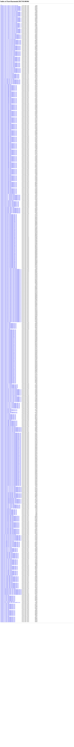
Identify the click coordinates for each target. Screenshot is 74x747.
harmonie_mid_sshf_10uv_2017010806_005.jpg (9, 681)
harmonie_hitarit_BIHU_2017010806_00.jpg (8, 148)
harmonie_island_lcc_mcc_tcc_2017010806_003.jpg (10, 485)
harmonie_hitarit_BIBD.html (5, 108)
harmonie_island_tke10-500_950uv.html (8, 590)
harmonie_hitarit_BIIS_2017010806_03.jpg (8, 158)
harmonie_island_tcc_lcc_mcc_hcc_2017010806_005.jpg (10, 588)
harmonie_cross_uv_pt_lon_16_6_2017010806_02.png (10, 75)
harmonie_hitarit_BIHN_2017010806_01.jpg (8, 141)
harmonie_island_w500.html (5, 609)
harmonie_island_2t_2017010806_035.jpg (8, 428)
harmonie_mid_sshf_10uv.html (6, 677)
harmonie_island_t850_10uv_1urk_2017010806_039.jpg (10, 555)
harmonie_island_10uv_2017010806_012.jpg (8, 268)
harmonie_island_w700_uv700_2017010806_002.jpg (9, 628)
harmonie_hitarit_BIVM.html (5, 216)
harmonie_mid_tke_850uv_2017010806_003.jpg (9, 686)
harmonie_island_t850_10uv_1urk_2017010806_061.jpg (10, 576)
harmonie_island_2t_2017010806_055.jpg (8, 448)
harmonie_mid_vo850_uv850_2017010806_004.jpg (9, 702)
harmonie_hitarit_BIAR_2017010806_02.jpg (8, 103)
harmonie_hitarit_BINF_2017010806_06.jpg (8, 184)
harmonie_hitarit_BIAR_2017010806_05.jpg (8, 106)
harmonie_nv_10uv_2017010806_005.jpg (7, 728)
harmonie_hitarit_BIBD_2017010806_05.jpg (8, 114)
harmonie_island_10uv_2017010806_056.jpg (8, 310)
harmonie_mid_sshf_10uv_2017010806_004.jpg (9, 680)
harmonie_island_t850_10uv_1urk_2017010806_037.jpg (10, 553)
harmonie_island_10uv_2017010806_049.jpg (8, 303)
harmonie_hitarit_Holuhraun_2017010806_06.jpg (9, 246)
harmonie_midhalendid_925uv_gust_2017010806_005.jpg (10, 711)
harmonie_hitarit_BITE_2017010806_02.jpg (8, 204)
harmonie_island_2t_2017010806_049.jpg (8, 442)
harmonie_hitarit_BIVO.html (5, 224)
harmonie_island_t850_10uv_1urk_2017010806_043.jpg (10, 559)
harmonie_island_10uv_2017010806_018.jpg (8, 273)
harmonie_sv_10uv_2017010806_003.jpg (7, 742)
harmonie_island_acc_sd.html (6, 459)
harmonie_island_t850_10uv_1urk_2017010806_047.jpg (10, 563)
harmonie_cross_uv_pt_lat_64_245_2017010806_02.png (10, 48)
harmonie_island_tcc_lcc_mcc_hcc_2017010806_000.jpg (10, 583)
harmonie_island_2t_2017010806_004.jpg (8, 398)
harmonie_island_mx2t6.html (5, 492)
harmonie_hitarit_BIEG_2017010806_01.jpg (8, 118)
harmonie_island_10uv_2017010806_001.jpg (8, 257)
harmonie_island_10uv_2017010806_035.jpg (8, 290)
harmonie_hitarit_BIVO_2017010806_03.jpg (8, 228)
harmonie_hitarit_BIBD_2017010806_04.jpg (8, 113)
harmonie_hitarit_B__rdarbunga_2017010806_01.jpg (10, 234)
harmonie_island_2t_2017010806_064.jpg (8, 456)
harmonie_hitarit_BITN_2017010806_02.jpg (8, 211)
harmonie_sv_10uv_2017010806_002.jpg (7, 741)
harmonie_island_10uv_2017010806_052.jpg (8, 306)
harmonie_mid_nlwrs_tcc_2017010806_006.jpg (9, 661)
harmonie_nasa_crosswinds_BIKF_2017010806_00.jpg (10, 722)
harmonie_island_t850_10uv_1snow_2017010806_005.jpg (10, 515)
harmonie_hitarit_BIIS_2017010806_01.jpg (8, 156)
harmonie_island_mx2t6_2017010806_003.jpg (8, 493)
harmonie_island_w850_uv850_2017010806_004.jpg (9, 637)
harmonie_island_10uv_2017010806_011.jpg (8, 267)
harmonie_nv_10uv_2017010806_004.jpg (7, 727)
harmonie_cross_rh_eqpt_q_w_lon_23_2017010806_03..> (10, 42)
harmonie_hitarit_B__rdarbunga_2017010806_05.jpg (10, 238)
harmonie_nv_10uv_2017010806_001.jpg (7, 724)
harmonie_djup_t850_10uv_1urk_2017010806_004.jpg (10, 97)
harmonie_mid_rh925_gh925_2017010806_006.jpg (9, 668)
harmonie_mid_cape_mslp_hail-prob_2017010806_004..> (10, 645)
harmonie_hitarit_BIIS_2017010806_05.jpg (8, 160)
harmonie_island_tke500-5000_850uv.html (8, 597)
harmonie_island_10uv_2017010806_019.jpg (8, 274)
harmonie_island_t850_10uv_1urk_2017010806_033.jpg (10, 549)
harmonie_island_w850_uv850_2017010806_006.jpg (9, 639)
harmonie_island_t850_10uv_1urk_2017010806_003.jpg (10, 520)
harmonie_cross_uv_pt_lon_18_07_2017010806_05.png (10, 85)
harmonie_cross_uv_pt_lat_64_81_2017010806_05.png (10, 58)
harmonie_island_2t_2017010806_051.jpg (8, 444)
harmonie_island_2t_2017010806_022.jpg (8, 416)
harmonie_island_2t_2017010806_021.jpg (8, 415)
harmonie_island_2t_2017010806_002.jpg (8, 396)
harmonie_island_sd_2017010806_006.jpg (8, 502)
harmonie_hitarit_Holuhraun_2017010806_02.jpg (9, 242)
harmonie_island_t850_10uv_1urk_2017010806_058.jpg (10, 573)
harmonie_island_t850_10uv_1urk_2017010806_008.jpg (10, 525)
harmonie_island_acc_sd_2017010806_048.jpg (9, 463)
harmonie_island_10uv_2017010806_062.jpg (8, 316)
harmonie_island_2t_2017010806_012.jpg (8, 406)
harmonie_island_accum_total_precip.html (8, 465)
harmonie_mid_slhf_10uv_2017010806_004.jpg (9, 674)
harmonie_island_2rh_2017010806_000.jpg (8, 387)
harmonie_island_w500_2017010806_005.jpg (8, 615)
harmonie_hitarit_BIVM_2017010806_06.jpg (8, 223)
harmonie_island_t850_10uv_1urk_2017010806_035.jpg (10, 551)
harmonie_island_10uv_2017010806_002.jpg (8, 258)
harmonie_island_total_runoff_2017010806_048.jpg (10, 607)
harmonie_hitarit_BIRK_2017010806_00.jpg (8, 194)
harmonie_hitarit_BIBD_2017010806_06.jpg (8, 115)
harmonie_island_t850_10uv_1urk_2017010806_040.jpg (10, 556)
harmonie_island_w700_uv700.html (6, 625)
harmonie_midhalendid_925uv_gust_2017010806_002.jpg (10, 708)
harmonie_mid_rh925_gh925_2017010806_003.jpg (9, 665)
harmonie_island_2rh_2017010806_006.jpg (8, 392)
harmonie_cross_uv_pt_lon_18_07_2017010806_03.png (10, 83)
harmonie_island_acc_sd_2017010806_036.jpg (9, 462)
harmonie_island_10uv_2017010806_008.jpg (8, 264)
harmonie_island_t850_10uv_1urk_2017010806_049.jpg (10, 565)
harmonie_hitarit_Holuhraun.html (6, 240)
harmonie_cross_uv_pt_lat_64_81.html (7, 53)
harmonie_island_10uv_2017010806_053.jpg (8, 307)
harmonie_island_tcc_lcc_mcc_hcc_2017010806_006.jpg (10, 589)
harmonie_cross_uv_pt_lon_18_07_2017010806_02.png (10, 82)
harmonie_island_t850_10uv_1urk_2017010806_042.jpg (10, 558)
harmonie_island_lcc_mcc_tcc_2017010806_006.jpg (10, 488)
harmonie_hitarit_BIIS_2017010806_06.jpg (8, 161)
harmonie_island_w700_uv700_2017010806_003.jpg (9, 629)
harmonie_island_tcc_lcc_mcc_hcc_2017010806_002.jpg (10, 585)
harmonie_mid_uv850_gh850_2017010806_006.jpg (9, 696)
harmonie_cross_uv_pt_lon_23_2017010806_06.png (9, 92)
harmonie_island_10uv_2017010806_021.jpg (8, 276)
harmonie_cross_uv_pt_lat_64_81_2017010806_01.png (10, 54)
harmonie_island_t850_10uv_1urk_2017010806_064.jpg (10, 579)
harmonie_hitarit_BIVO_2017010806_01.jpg (8, 226)
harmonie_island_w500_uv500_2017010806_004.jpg (9, 622)
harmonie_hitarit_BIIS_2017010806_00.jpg (8, 155)
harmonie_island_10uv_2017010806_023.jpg (8, 278)
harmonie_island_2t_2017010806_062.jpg (8, 454)
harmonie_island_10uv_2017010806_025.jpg (8, 280)
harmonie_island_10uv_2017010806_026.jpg (8, 281)
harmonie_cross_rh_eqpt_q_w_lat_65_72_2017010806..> (10, 20)
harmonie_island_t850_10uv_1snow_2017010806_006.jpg (10, 516)
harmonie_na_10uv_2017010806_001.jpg (7, 715)
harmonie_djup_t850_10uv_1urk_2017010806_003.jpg (10, 96)
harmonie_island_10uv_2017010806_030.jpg (8, 285)
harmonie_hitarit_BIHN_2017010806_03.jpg (8, 143)
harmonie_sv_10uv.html (4, 738)
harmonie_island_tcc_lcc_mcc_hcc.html (8, 582)
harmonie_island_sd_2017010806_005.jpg (8, 501)
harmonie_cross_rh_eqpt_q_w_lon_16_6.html (8, 26)
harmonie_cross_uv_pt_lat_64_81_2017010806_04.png (10, 57)
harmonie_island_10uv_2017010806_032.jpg (8, 287)
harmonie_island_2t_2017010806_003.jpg (8, 397)
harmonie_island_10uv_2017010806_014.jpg (8, 270)
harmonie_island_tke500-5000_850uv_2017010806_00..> (10, 598)
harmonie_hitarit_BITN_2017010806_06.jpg (8, 215)
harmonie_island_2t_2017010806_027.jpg (8, 421)
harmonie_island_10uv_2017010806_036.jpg (8, 291)
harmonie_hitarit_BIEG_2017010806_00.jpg (8, 117)
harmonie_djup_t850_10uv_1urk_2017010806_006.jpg (10, 99)
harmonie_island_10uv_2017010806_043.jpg (8, 298)
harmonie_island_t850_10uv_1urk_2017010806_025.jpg (10, 542)
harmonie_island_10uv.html (5, 255)
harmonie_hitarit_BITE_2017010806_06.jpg (8, 208)
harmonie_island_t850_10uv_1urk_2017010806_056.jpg (10, 572)
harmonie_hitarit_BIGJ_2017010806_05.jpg (8, 129)
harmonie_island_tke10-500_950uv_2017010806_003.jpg (10, 593)
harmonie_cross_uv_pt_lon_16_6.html (7, 73)
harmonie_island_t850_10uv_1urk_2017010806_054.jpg (10, 570)
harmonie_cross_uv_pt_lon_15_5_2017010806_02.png (10, 68)
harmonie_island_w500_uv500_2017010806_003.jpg (9, 621)
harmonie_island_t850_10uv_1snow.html (8, 511)
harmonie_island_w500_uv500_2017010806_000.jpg (9, 618)
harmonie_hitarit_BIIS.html (5, 154)
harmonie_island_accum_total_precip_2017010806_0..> (10, 466)
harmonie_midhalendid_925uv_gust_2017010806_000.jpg (10, 706)
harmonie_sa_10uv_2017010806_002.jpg (7, 733)
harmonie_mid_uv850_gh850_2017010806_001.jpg (9, 692)
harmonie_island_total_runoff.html (7, 603)
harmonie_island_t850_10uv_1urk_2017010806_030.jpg (10, 546)
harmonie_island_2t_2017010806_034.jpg (8, 427)
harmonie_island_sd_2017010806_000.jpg (8, 496)
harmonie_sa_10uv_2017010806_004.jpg (7, 735)
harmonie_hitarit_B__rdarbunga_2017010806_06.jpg (10, 239)
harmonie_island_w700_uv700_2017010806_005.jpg (9, 631)
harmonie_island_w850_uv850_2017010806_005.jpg (9, 638)
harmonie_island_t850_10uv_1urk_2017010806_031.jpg (10, 547)
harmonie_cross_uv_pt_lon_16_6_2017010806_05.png (10, 78)
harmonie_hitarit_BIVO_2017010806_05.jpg (8, 230)
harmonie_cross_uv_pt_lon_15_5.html (7, 66)
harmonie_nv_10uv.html (4, 723)
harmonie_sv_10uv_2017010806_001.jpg (7, 740)
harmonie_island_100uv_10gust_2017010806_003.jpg (10, 251)
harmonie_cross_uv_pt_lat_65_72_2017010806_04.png (10, 63)
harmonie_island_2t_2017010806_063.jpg (8, 455)
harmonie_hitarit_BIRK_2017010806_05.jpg (8, 199)
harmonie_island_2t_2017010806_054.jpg (8, 447)
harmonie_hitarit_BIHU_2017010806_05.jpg (8, 152)
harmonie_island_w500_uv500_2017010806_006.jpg (9, 624)
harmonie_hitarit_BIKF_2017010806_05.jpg (8, 168)
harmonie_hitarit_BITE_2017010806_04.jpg (8, 206)
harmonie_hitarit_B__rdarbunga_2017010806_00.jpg (10, 233)
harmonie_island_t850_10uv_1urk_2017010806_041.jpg (10, 557)
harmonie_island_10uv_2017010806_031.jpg (8, 286)
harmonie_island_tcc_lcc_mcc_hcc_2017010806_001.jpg (10, 584)
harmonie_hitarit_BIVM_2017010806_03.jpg (8, 220)
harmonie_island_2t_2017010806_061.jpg (8, 453)
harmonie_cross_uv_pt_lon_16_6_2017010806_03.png (10, 76)
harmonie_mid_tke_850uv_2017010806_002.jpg (9, 685)
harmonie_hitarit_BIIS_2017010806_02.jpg (8, 157)
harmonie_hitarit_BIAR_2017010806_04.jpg (8, 105)
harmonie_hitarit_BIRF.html (5, 185)
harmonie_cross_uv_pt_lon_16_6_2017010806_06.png (10, 79)
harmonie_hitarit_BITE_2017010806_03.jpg (8, 205)
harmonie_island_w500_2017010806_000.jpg (8, 610)
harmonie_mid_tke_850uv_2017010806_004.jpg (9, 687)
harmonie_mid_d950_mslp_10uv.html (7, 648)
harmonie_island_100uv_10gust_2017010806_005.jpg (10, 253)
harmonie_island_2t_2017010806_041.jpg (8, 434)
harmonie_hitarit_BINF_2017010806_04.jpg (8, 182)
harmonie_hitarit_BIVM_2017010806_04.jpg (8, 221)
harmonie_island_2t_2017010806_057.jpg (8, 450)
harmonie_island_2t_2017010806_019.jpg (8, 413)
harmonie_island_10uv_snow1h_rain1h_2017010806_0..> (10, 322)
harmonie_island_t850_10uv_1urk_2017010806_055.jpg (10, 571)
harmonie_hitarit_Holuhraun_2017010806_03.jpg (9, 243)
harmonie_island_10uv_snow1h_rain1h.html (8, 321)
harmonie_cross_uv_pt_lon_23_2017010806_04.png (9, 90)
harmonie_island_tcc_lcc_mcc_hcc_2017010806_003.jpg (10, 586)
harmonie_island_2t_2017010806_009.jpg (8, 403)
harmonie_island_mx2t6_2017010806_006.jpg (8, 494)
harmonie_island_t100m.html (5, 503)
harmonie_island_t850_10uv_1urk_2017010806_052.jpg (10, 568)
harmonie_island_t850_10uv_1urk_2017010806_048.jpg (10, 564)
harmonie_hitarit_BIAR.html (5, 100)
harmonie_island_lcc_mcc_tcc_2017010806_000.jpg (10, 482)
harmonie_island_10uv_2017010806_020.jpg (8, 275)
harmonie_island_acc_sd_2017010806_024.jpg (9, 461)
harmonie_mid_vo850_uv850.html (6, 697)
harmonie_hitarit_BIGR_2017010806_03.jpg (8, 135)
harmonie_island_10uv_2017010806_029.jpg (8, 284)
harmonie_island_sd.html (5, 495)
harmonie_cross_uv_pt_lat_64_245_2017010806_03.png (10, 49)
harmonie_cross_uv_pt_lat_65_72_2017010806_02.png (10, 61)
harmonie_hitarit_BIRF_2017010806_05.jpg (8, 191)
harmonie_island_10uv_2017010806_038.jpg (8, 293)
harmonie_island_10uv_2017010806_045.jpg (8, 300)
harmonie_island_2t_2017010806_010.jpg (8, 404)
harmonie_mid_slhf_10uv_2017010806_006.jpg (9, 676)
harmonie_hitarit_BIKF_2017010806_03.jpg (8, 166)
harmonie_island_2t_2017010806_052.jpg (8, 445)
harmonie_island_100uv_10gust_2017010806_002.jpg (10, 250)
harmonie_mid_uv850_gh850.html (6, 690)
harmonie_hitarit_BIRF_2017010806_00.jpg (8, 186)
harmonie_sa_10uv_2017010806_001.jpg (7, 732)
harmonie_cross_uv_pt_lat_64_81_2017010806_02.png (10, 55)
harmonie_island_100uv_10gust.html (7, 247)
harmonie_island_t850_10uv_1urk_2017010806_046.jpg (10, 562)
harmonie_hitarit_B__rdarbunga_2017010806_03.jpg (10, 236)
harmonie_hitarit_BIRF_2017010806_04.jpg (8, 190)
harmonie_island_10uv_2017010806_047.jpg (8, 301)
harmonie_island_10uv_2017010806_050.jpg (8, 304)
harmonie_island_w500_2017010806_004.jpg (8, 614)
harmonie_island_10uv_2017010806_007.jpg (8, 263)
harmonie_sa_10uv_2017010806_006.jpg (7, 737)
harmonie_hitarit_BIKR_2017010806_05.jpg (8, 176)
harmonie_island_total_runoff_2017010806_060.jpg (10, 608)
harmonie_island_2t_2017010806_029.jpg (8, 422)
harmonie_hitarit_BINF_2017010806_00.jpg (8, 179)
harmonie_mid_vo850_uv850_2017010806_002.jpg (9, 700)
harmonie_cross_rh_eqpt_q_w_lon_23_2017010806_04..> (10, 43)
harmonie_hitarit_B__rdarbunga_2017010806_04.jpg (10, 237)
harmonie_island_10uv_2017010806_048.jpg (8, 302)
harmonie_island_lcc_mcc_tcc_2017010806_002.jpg (10, 484)
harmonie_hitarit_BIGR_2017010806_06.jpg (8, 138)
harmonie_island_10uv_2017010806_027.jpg (8, 282)
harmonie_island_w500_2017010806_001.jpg (8, 611)
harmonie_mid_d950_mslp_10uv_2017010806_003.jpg (10, 652)
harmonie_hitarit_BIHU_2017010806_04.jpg (8, 151)
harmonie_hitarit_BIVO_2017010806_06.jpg (8, 231)
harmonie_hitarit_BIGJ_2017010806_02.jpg (8, 126)
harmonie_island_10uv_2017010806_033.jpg (8, 288)
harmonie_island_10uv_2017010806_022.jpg (8, 277)
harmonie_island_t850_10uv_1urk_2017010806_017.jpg (10, 534)
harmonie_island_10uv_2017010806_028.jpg (8, 283)
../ (1, 4)
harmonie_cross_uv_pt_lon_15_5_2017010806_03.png (10, 69)
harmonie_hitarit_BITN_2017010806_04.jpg (8, 213)
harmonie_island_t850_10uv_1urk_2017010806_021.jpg (10, 538)
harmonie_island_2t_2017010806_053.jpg (8, 446)
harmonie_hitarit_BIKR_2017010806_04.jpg (8, 175)
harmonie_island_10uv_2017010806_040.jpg (8, 295)
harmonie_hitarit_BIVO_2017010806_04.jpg (8, 229)
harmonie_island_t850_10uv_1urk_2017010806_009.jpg (10, 526)
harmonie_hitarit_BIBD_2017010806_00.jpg (8, 109)
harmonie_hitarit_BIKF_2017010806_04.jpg (8, 167)
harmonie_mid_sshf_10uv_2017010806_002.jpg (9, 678)
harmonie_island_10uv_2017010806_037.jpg (8, 292)
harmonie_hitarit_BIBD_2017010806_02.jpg (8, 111)
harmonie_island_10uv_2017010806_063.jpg (8, 317)
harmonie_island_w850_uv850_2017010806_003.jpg (9, 636)
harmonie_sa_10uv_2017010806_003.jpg (7, 734)
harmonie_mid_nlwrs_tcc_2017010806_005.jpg (9, 660)
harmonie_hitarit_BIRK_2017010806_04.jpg (8, 198)
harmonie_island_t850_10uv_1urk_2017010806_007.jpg (10, 524)
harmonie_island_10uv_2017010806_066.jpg (8, 320)
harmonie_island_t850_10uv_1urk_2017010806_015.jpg (10, 532)
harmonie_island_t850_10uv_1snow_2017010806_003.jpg (10, 513)
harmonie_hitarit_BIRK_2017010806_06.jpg (8, 200)
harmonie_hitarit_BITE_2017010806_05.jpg (8, 207)
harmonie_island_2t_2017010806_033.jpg (8, 426)
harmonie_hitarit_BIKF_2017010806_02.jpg (8, 165)
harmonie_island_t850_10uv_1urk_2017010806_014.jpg (10, 531)
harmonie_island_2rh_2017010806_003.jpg (8, 390)
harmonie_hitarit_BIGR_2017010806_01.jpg (8, 133)
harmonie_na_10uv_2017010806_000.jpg (7, 714)
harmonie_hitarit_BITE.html (5, 201)
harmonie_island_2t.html (5, 393)
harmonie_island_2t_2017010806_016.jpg (8, 410)
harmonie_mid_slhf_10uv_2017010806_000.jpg (9, 670)
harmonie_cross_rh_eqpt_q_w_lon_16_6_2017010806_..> (10, 27)
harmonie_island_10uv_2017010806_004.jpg (8, 260)
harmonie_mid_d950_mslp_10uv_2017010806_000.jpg (10, 649)
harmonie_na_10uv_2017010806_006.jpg (7, 720)
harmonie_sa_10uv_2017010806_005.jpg (7, 736)
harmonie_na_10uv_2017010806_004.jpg (7, 718)
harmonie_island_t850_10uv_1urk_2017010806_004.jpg (10, 521)
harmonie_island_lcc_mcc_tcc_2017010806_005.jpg (10, 487)
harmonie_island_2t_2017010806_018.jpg (8, 412)
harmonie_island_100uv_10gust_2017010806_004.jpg (10, 252)
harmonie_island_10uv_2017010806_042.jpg (8, 297)
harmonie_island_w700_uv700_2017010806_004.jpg (9, 630)
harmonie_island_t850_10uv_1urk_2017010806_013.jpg (10, 530)
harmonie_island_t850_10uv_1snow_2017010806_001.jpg (10, 512)
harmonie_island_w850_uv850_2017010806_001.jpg (9, 634)
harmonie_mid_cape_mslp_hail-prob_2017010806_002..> (10, 643)
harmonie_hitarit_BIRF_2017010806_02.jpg (8, 188)
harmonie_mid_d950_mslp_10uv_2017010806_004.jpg (10, 653)
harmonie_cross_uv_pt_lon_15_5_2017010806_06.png (10, 72)
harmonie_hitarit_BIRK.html (5, 193)
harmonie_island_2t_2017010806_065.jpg (8, 457)
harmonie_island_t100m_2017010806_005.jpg (8, 509)
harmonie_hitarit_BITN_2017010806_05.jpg (8, 214)
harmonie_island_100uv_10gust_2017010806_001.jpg (10, 249)
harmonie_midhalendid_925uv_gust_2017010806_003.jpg (10, 709)
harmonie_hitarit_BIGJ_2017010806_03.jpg (8, 127)
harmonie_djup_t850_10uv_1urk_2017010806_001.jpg (10, 94)
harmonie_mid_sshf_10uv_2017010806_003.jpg (9, 679)
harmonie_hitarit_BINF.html (5, 178)
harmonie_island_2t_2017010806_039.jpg (8, 432)
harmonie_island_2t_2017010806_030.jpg (8, 423)
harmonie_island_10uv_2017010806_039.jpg (8, 294)
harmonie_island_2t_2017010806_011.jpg (8, 405)
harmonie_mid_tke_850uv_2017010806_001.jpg (9, 684)
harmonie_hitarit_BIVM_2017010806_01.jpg (8, 218)
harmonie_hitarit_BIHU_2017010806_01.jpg (8, 149)
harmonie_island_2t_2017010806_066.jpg (8, 458)
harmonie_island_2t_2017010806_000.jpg (8, 394)
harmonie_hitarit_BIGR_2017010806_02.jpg (8, 134)
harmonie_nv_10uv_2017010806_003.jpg (7, 726)
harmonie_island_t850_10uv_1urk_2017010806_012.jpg (10, 529)
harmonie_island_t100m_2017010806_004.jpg (8, 508)
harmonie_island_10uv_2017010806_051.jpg (8, 305)
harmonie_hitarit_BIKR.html (5, 170)
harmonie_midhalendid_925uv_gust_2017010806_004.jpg (10, 710)
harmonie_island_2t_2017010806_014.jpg (8, 408)
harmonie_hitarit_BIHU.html (5, 147)
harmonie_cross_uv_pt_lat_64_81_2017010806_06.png (10, 59)
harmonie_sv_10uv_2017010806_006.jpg (7, 745)
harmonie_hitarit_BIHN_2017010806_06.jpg (8, 146)
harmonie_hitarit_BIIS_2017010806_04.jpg (8, 159)
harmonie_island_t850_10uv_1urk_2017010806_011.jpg (10, 528)
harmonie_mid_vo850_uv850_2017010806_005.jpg (9, 703)
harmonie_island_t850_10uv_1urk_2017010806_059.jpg (10, 574)
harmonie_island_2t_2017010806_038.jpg (8, 431)
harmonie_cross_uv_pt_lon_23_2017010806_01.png (9, 88)
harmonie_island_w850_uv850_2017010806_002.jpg (9, 635)
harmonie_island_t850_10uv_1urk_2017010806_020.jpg (10, 537)
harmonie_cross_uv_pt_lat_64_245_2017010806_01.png (10, 47)
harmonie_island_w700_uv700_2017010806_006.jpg (9, 632)
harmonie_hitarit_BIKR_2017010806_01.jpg (8, 172)
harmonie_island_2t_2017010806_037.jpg (8, 430)
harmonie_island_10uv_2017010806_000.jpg (8, 256)
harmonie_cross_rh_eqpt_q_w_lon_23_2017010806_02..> (10, 41)
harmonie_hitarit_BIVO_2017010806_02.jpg (8, 227)
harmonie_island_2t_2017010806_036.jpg (8, 429)
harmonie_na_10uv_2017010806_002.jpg (7, 716)
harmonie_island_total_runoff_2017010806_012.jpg (10, 604)
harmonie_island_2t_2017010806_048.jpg (8, 441)
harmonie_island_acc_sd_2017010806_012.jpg (9, 460)
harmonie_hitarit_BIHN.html (5, 139)
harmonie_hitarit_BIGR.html (5, 131)
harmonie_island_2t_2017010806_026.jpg (8, 420)
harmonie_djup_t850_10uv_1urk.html (7, 93)
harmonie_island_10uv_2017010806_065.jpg (8, 319)
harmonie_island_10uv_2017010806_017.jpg (8, 272)
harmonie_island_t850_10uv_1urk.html (7, 517)
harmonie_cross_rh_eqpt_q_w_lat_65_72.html (9, 19)
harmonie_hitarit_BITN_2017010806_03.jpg (8, 212)
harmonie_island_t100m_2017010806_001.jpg (8, 505)
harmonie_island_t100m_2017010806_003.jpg (8, 507)
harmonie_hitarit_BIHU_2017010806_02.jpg (8, 150)
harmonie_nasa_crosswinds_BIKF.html (7, 721)
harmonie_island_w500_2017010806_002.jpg (8, 612)
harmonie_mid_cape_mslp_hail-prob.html (8, 640)
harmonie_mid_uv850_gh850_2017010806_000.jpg (9, 691)
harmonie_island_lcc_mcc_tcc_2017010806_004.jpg (10, 486)
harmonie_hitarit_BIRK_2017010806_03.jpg (8, 197)
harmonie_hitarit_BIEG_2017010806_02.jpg (8, 119)
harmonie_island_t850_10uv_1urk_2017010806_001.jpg (10, 518)
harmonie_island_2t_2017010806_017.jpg (8, 411)
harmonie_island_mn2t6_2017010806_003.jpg (8, 490)
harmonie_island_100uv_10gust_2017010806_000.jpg (10, 248)
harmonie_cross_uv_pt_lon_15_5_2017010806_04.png (10, 70)
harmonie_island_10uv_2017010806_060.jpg (8, 314)
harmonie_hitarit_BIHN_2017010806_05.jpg (8, 145)
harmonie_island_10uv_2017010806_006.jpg (8, 262)
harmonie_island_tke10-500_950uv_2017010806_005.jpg (10, 595)
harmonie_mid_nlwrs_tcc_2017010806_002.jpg (9, 657)
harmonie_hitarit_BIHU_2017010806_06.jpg (8, 153)
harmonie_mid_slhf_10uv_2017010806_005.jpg (9, 675)
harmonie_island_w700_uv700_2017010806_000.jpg (9, 626)
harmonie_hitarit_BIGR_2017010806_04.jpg (8, 136)
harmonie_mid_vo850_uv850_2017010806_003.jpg (9, 701)
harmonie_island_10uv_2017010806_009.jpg (8, 265)
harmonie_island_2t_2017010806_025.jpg (8, 419)
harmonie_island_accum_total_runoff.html (8, 474)
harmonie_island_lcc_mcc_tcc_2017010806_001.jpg (10, 483)
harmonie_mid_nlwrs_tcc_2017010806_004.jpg (9, 659)
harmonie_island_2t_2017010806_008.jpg (8, 402)
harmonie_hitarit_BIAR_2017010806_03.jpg (8, 104)
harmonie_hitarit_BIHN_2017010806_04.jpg (8, 144)
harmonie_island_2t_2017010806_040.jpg (8, 433)
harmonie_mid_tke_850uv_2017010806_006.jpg (9, 689)
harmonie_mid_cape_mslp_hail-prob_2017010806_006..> (10, 647)
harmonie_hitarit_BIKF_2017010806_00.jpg (8, 163)
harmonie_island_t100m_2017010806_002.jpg (8, 506)
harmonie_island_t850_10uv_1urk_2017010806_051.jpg (10, 567)
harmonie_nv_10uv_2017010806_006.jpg (7, 729)
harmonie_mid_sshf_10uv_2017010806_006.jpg (9, 682)
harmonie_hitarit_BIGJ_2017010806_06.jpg (8, 130)
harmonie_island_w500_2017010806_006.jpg (8, 616)
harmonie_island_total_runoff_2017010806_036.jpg (10, 606)
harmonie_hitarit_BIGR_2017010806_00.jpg (8, 132)
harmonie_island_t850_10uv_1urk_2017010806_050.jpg (10, 566)
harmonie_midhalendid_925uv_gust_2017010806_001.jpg (10, 707)
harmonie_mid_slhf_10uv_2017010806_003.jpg (9, 673)
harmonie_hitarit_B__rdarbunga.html (7, 232)
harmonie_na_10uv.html (4, 713)
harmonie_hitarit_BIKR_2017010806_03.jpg (8, 174)
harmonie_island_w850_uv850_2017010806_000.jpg (9, 633)
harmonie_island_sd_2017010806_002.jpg (8, 498)
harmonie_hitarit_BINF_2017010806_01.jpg (8, 180)
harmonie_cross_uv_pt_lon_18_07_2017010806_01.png (10, 81)
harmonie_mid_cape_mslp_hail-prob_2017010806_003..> (10, 644)
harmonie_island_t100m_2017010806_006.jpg (8, 510)
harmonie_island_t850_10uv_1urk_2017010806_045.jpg (10, 561)
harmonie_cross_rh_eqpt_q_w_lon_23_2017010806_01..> (10, 40)
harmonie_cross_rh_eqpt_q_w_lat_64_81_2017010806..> (10, 13)
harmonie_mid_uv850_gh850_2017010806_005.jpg (9, 695)
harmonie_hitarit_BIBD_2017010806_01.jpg (8, 110)
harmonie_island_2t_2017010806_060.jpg (8, 452)
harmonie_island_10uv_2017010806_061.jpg (8, 315)
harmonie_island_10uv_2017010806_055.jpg (8, 309)
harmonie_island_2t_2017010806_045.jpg (8, 438)
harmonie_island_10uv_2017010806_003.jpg (8, 259)
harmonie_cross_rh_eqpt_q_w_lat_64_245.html (9, 5)
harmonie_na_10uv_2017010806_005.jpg (7, 719)
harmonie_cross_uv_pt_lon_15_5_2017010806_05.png (10, 71)
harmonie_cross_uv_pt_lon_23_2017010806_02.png (9, 89)
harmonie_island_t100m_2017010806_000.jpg (8, 504)
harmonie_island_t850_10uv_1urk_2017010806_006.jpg (10, 523)
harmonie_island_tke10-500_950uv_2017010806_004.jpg (10, 594)
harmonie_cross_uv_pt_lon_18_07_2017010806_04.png (10, 84)
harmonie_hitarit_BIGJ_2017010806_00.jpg (8, 124)
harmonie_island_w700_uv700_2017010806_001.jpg (9, 627)
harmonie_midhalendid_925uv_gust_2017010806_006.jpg (10, 712)
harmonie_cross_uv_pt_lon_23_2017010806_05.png (9, 91)
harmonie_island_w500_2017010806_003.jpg (8, 613)
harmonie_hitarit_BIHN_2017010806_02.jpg (8, 142)
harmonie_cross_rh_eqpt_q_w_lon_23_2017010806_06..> (10, 45)
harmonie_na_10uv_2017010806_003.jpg (7, 717)
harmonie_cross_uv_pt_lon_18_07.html (7, 80)
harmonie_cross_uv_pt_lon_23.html (7, 87)
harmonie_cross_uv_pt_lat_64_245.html (8, 46)
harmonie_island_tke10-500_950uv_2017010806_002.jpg (10, 592)
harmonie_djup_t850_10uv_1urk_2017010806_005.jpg (10, 98)
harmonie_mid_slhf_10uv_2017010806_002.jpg (9, 672)
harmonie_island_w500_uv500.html (6, 617)
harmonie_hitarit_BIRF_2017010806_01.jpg (8, 187)
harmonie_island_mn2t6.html (5, 489)
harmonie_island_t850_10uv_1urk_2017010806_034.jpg (10, 550)
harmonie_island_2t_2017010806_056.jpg (8, 449)
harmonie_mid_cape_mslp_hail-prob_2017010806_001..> (10, 642)
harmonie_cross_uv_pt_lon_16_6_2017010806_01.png (10, 74)
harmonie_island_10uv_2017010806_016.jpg (8, 271)
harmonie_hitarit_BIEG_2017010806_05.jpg (8, 121)
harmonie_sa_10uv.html (4, 730)
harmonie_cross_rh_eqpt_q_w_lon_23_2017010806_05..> (10, 44)
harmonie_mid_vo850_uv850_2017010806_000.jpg (9, 698)
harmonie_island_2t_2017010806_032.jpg (8, 425)
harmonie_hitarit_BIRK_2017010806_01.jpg (8, 195)
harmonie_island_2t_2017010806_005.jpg (8, 399)
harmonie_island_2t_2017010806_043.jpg (8, 436)
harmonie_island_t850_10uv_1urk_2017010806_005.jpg (10, 522)
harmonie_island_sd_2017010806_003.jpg (8, 499)
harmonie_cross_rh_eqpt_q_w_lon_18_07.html (9, 32)
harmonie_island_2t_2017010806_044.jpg (8, 437)
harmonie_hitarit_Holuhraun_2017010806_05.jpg (9, 245)
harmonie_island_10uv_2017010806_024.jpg (8, 279)
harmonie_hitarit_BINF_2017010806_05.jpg (8, 183)
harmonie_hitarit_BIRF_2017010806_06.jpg (8, 192)
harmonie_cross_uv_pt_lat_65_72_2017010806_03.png (10, 62)
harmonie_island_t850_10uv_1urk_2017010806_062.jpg (10, 577)
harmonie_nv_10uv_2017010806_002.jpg (7, 725)
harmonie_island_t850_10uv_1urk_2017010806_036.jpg (10, 552)
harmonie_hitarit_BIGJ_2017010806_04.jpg (8, 128)
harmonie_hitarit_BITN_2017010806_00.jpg (8, 210)
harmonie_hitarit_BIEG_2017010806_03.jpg (8, 120)
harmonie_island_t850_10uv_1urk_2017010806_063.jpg (10, 578)
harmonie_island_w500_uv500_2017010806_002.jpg (9, 620)
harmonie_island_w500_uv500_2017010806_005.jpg (9, 623)
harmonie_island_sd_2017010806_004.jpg (8, 500)
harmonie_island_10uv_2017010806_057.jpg (8, 311)
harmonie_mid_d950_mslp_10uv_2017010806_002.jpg (10, 651)
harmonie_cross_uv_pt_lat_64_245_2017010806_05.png (10, 51)
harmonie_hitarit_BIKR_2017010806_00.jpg (8, 171)
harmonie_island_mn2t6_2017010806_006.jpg (8, 491)
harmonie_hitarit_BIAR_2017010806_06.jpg (8, 107)
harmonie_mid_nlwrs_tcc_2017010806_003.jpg (9, 658)
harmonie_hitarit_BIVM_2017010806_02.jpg (8, 219)
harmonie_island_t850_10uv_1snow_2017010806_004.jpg (10, 514)
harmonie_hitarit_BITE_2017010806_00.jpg (8, 202)
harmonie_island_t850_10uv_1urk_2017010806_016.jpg (10, 533)
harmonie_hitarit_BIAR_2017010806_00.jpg (8, 101)
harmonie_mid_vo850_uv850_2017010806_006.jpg (9, 704)
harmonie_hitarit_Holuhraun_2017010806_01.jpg (9, 241)
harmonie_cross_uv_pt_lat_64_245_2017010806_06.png (10, 52)
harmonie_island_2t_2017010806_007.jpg (8, 401)
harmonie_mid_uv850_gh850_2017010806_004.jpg (9, 694)
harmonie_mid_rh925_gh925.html (6, 662)
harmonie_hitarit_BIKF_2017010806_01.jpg (8, 164)
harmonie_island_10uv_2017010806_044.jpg (8, 299)
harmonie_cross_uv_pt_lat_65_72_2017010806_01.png (10, 60)
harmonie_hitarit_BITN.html (5, 209)
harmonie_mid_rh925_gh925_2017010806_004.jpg (9, 666)
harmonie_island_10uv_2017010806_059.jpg (8, 313)
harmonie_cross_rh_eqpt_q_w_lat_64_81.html (9, 12)
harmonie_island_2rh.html (5, 386)
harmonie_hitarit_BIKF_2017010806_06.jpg (8, 169)
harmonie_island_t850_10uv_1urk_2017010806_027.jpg (10, 543)
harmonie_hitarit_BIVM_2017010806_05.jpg (8, 222)
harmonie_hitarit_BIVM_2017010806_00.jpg (8, 217)
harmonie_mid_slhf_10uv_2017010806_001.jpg (9, 671)
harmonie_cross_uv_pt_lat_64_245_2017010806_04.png (10, 50)
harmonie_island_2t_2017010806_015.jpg (8, 409)
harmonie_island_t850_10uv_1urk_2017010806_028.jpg (10, 544)
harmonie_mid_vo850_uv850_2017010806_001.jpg (9, 699)
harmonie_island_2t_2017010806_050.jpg (8, 443)
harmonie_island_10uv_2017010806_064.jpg (8, 318)
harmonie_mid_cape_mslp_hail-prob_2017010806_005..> (10, 646)
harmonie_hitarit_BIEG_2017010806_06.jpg (8, 122)
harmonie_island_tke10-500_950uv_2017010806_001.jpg (10, 591)
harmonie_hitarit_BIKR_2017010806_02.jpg (8, 173)
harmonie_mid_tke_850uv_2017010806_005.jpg (9, 688)
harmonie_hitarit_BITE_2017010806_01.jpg (8, 203)
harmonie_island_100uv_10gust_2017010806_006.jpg (10, 254)
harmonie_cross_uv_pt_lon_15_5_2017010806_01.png (10, 67)
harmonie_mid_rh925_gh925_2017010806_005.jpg (9, 667)
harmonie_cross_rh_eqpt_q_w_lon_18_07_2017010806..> (10, 33)
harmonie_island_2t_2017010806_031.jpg (8, 424)
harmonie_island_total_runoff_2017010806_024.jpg (10, 605)
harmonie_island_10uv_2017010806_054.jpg (8, 308)
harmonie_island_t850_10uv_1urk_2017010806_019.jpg (10, 536)
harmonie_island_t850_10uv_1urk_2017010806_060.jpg (10, 575)
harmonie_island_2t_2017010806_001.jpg (8, 395)
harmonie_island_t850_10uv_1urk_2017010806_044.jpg (10, 560)
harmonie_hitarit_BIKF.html (5, 162)
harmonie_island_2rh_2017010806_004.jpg (8, 391)
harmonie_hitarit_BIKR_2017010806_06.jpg (8, 177)
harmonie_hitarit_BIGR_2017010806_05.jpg (8, 137)
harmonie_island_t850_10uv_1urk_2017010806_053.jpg (10, 569)
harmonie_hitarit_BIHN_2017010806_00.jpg (8, 140)
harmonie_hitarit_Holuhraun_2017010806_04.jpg (9, 244)
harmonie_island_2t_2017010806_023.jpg (8, 417)
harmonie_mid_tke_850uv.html (6, 683)
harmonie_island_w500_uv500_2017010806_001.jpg (9, 619)
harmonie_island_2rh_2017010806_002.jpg (8, 389)
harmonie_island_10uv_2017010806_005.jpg (8, 261)
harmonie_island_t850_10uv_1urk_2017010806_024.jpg (10, 541)
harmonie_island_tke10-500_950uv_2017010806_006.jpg (10, 596)
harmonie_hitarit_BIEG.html (5, 116)
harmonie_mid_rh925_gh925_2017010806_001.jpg (9, 663)
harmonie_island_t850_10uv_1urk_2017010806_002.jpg (10, 519)
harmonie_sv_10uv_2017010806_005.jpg (7, 744)
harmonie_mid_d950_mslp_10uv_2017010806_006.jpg (10, 655)
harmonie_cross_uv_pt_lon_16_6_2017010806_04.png (10, 77)
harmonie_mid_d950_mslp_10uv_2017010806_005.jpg (10, 654)
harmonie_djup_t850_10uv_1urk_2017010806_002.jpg (10, 95)
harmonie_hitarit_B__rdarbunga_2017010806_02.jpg (10, 235)
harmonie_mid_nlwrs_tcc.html (6, 656)
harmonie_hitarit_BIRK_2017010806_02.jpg (8, 196)
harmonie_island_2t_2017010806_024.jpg (8, 418)
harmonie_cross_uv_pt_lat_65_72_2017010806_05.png (10, 64)
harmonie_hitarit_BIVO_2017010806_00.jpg (8, 225)
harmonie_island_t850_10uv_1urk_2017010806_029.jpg (10, 545)
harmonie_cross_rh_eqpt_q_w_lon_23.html (8, 39)
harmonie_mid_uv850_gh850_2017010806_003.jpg (9, 693)
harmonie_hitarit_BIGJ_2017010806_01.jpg (8, 125)
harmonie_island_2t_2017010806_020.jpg (8, 414)
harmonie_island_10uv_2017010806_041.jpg (8, 296)
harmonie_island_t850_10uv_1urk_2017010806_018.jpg (10, 535)
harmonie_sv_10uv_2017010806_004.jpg (7, 743)
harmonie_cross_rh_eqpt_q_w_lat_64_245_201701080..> (10, 6)
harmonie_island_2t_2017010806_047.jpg (8, 440)
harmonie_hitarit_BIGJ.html (5, 123)
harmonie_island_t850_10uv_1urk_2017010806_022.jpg (10, 539)
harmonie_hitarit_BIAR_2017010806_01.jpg (8, 102)
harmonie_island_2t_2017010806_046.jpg (8, 439)
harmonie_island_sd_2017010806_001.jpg (8, 497)
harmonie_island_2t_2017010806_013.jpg (8, 407)
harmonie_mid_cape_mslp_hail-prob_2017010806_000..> (10, 641)
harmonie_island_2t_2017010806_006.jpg (8, 400)
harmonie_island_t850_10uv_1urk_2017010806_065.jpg (10, 580)
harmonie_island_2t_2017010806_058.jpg (8, 451)
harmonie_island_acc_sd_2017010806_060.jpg (9, 464)
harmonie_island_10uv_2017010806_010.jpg (8, 266)
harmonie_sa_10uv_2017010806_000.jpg (7, 731)
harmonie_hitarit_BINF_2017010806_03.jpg (8, 181)
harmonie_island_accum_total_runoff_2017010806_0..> (10, 475)
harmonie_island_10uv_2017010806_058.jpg (8, 312)
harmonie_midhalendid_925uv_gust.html (8, 705)
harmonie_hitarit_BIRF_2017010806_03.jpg (8, 189)
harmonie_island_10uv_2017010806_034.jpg (8, 289)
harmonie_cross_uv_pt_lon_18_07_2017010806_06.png (10, 86)
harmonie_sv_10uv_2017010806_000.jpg (7, 739)
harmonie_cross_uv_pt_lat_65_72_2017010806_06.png (10, 65)
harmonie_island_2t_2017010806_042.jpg (8, 435)
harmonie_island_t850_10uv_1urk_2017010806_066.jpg (10, 581)
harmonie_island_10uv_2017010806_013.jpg (8, 269)
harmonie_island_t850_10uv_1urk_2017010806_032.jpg (10, 548)
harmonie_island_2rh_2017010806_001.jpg (8, 388)
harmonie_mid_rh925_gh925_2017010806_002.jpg (9, 664)
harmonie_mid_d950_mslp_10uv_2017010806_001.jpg (10, 650)
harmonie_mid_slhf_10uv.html (6, 669)
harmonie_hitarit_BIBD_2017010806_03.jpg (8, 112)
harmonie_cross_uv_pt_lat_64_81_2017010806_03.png (10, 56)
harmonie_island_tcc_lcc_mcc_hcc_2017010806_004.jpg (10, 587)
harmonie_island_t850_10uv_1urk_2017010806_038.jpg (10, 554)
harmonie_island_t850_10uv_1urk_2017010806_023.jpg (10, 540)
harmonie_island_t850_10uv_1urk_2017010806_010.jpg (10, 527)
